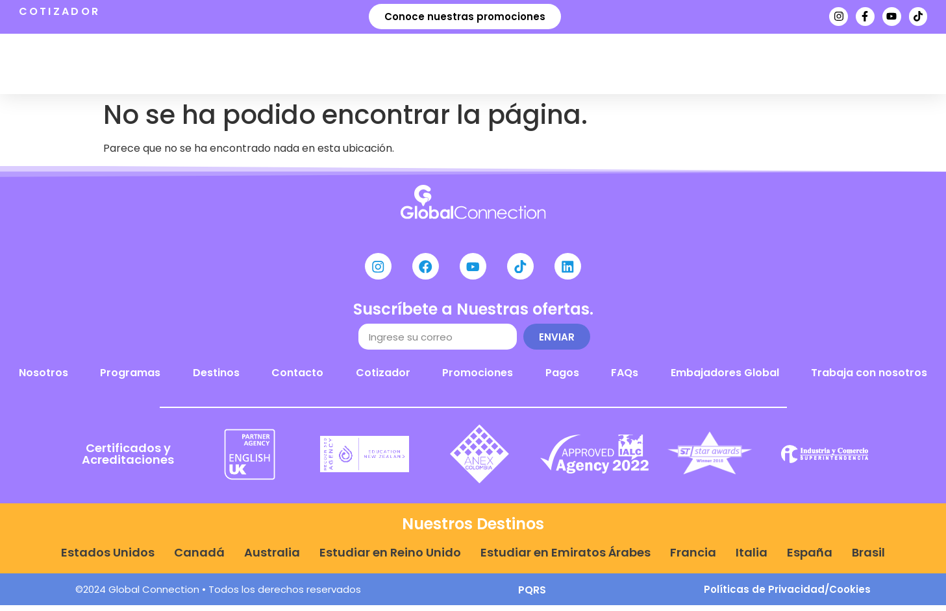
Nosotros (501, 64)
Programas (295, 64)
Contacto (297, 378)
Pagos (562, 378)
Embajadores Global (725, 378)
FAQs (624, 378)
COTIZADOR (60, 11)
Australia (272, 558)
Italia (751, 558)
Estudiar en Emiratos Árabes (565, 558)
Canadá (199, 558)
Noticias (595, 63)
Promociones (477, 378)
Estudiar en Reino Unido (390, 558)
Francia (693, 558)
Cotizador (383, 378)
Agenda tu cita (700, 63)
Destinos (400, 64)
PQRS (532, 595)
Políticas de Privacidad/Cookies (787, 595)
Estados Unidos (108, 558)
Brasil (868, 558)
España (809, 558)
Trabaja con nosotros (869, 378)
